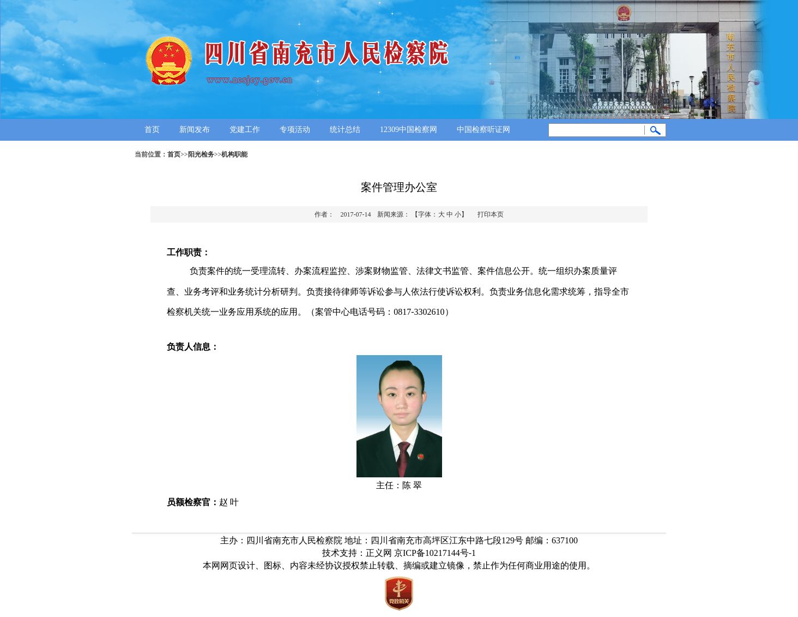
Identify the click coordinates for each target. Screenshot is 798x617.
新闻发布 (194, 129)
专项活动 (295, 129)
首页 (152, 129)
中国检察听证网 (483, 129)
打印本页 (490, 214)
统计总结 (345, 129)
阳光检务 (201, 154)
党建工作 (244, 129)
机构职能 (234, 154)
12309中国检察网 (408, 129)
